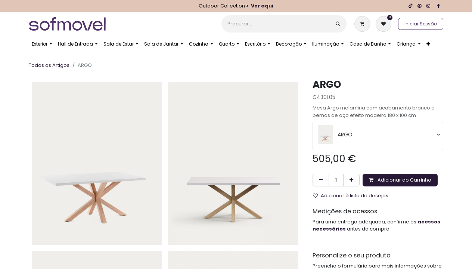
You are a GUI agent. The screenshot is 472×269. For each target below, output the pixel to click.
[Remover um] (321, 180)
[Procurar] (338, 24)
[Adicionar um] (351, 180)
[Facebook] (438, 5)
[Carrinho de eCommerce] (363, 23)
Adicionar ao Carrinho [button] (400, 179)
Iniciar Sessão (420, 24)
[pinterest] (419, 6)
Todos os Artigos (49, 65)
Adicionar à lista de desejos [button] (350, 195)
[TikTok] (410, 5)
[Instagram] (428, 5)
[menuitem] (42, 44)
